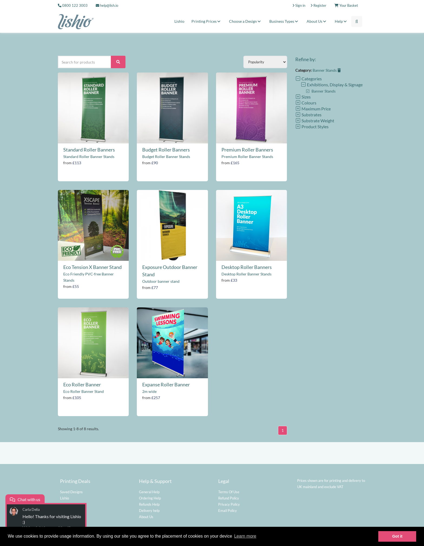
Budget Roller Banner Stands (166, 156)
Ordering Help (150, 498)
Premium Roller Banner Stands (247, 156)
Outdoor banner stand (161, 281)
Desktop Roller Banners (246, 267)
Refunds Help (149, 504)
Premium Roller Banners (247, 150)
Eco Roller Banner (82, 384)
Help (341, 21)
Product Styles (312, 126)
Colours (305, 102)
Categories (308, 78)
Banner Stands (327, 70)
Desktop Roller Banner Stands (246, 274)
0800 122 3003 (75, 5)
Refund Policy (228, 498)
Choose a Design (245, 21)
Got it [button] (397, 536)
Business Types (284, 21)
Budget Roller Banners (166, 150)
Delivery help (149, 510)
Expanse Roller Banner (166, 384)
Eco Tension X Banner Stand (92, 267)
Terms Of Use (228, 492)
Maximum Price (313, 108)
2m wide (149, 391)
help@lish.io (107, 5)
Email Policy (227, 510)
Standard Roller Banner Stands (88, 156)
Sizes (303, 96)
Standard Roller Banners (89, 150)
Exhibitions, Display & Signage (332, 84)
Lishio (179, 21)
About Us (317, 21)
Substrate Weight (314, 120)
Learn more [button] (245, 536)
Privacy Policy (229, 504)
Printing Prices (206, 21)
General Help (149, 492)
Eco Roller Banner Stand (83, 391)
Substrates (308, 114)
